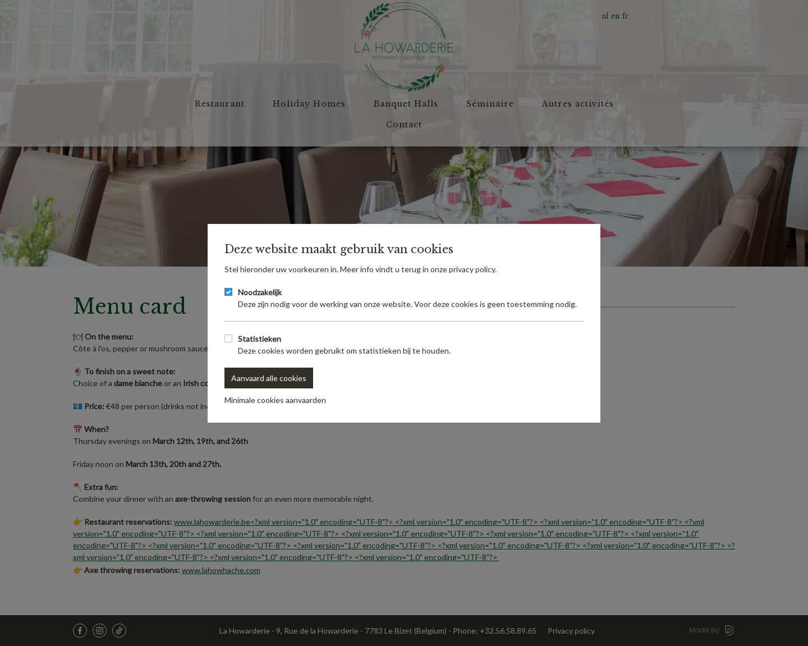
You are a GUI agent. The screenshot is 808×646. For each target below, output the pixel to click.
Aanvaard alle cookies (268, 378)
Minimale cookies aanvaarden (275, 400)
